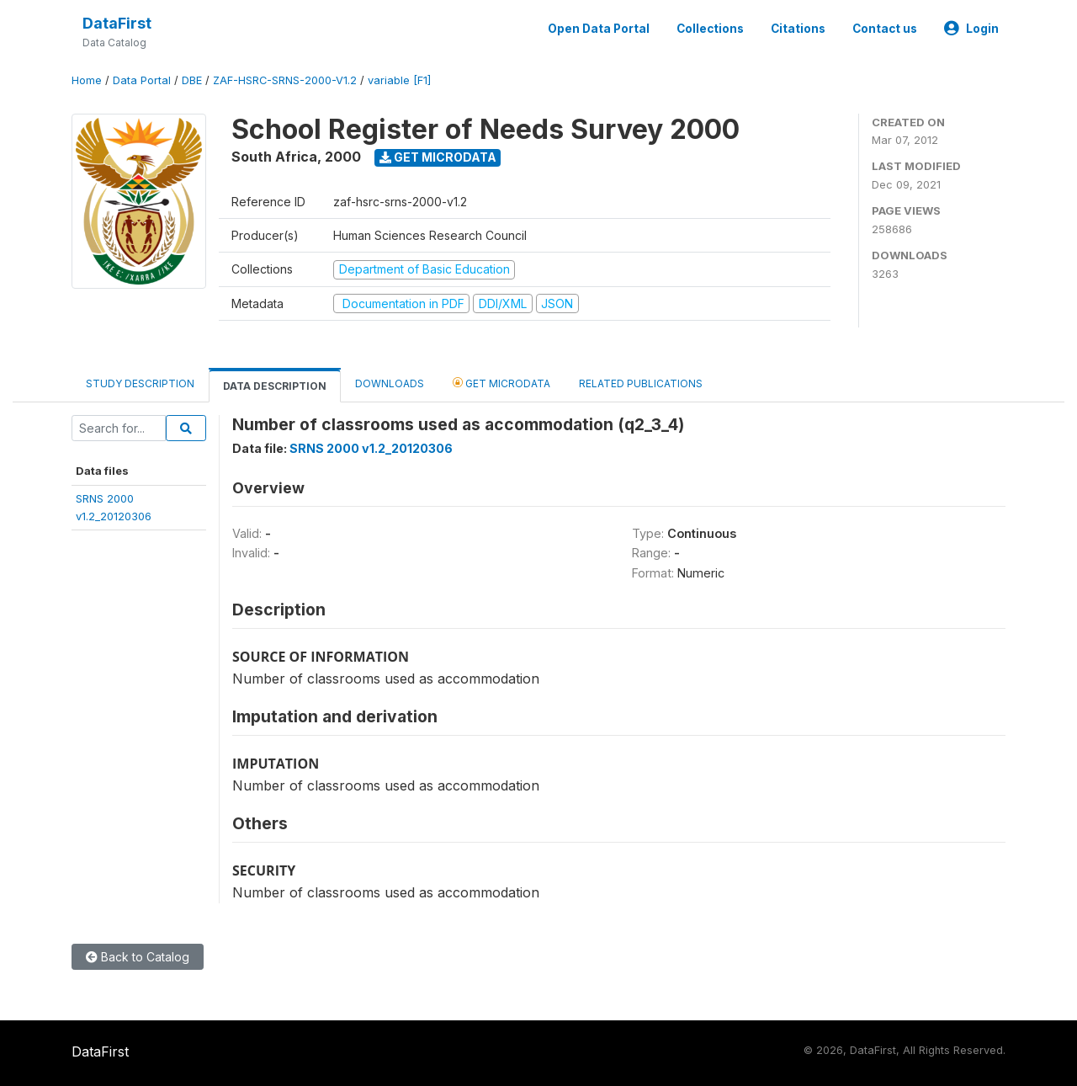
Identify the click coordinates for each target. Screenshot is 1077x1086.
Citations (798, 28)
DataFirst (116, 23)
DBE (192, 80)
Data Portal (142, 80)
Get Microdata (437, 157)
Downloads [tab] (389, 383)
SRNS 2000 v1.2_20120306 (371, 448)
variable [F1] (399, 80)
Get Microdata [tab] (501, 382)
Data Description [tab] (274, 386)
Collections (710, 28)
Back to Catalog (137, 957)
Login (971, 28)
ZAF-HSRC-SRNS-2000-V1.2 (285, 80)
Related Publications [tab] (641, 383)
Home (87, 80)
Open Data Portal (599, 28)
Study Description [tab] (140, 383)
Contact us (884, 28)
